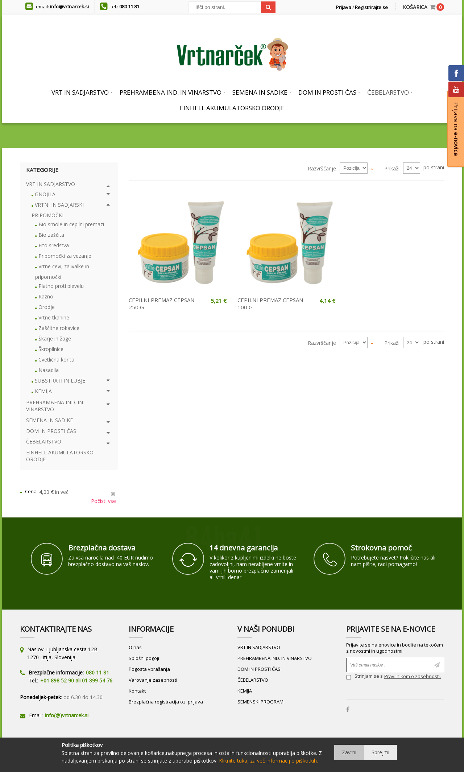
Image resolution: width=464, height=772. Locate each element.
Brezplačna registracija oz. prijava (166, 701)
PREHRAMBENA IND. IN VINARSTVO (274, 658)
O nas (135, 647)
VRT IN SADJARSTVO (258, 647)
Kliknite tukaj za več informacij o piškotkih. (268, 760)
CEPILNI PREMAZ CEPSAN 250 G (161, 303)
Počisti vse (103, 501)
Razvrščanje (322, 168)
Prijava (343, 7)
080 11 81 (129, 6)
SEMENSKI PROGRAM (260, 701)
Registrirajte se (371, 7)
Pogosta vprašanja (149, 669)
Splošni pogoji (144, 658)
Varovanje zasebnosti (153, 680)
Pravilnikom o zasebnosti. (412, 676)
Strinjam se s (364, 677)
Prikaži (391, 168)
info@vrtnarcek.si (69, 6)
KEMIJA (244, 691)
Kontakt (137, 691)
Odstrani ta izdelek (113, 494)
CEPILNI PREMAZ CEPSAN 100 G (270, 303)
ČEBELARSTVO (252, 680)
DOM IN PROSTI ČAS (259, 669)
